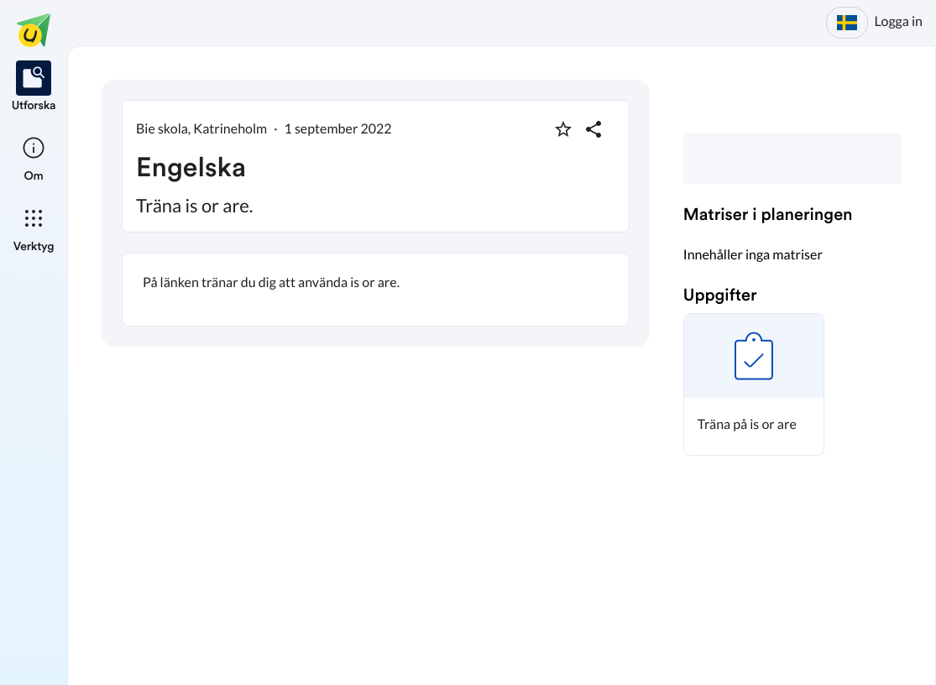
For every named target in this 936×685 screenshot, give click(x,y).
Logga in (899, 21)
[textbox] (376, 290)
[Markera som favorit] (563, 129)
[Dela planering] (593, 129)
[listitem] (34, 87)
